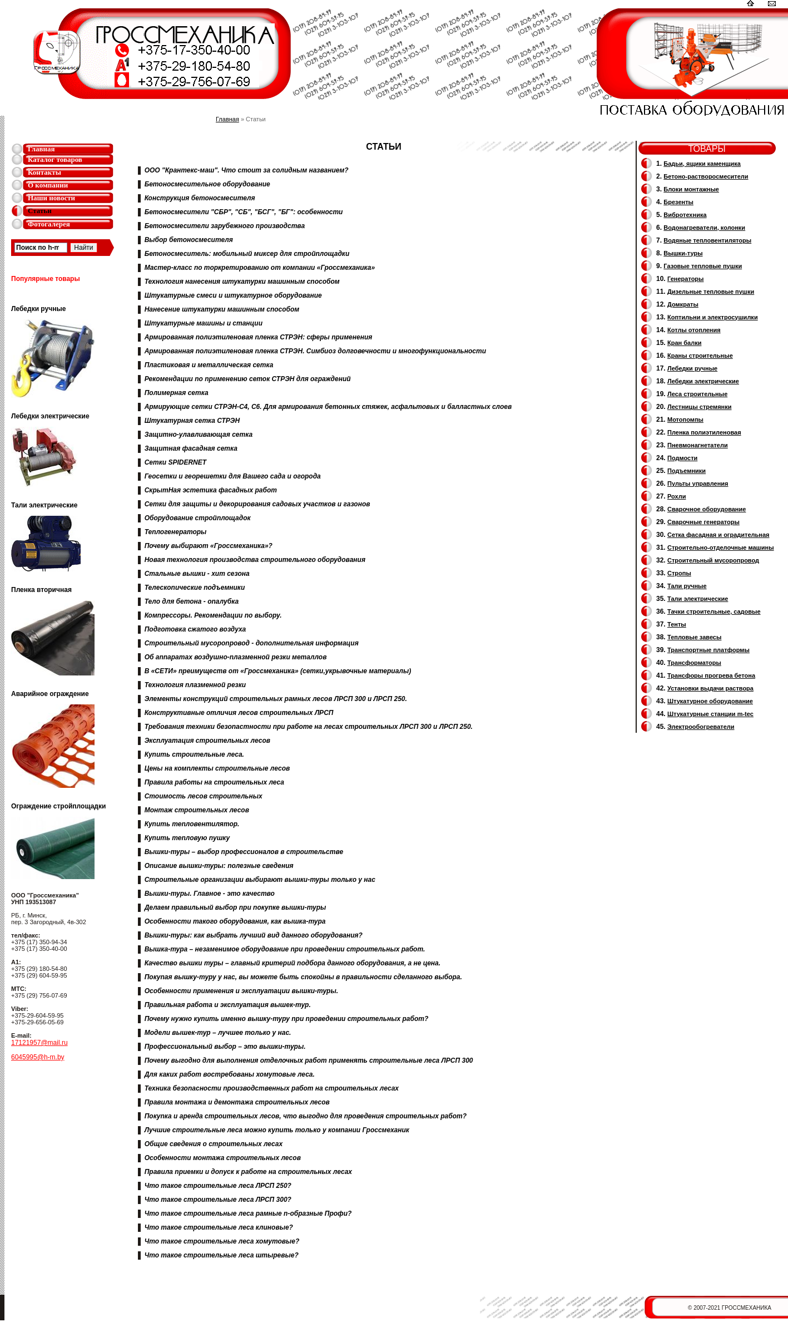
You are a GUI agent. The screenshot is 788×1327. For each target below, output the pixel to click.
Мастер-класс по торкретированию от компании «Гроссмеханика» (260, 268)
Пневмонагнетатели (697, 445)
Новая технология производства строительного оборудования (255, 560)
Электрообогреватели (700, 726)
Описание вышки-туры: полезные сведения (219, 866)
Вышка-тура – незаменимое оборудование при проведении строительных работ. (285, 949)
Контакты (44, 172)
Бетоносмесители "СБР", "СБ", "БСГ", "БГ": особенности (244, 212)
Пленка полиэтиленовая (704, 432)
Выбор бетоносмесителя (189, 240)
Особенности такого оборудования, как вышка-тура (235, 921)
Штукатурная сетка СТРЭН (192, 421)
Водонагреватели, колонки (704, 227)
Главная (41, 149)
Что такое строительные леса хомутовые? (222, 1241)
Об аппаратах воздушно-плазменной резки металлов (236, 657)
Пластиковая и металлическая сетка (209, 365)
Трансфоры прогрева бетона (711, 675)
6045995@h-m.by (38, 1057)
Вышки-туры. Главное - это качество (210, 893)
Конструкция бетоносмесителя (200, 198)
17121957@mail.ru (39, 1043)
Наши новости (51, 198)
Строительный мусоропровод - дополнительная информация (252, 643)
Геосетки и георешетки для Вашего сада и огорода (233, 476)
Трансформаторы (694, 662)
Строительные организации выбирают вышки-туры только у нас (260, 880)
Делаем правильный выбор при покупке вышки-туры (235, 907)
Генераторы (685, 278)
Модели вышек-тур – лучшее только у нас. (218, 1033)
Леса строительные (697, 394)
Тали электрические (697, 598)
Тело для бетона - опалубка (192, 601)
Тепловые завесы (694, 637)
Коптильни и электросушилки (712, 317)
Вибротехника (684, 214)
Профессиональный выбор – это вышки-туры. (225, 1046)
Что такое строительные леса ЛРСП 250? (218, 1186)
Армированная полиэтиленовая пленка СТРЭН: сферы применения (259, 337)
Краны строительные (700, 355)
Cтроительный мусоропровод (713, 560)
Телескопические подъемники (195, 587)
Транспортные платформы (708, 650)
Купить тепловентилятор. (192, 824)
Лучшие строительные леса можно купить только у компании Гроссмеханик (277, 1130)
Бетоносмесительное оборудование (207, 184)
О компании (48, 185)
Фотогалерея (49, 224)
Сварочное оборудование (706, 509)
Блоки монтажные (691, 189)
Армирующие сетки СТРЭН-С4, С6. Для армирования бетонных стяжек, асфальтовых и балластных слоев (328, 407)
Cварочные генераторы (703, 522)
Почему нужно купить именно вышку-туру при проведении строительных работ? (287, 1019)
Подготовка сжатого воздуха (195, 629)
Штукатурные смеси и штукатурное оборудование (233, 295)
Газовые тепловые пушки (702, 266)
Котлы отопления (694, 330)
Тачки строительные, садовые (714, 611)
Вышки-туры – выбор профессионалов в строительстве (244, 852)
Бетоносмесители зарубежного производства (225, 226)
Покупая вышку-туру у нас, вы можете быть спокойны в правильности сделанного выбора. (303, 977)
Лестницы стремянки (699, 406)
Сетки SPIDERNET (175, 462)
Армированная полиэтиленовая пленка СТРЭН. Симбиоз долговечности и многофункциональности (315, 351)
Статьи (40, 210)
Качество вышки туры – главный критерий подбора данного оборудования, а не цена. (292, 963)
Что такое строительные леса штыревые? (222, 1255)
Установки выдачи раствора (710, 688)
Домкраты (682, 304)
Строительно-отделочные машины (720, 547)
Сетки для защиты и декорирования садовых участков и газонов (257, 504)
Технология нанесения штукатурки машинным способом (242, 281)
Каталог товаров (55, 159)
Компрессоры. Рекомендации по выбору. (213, 615)
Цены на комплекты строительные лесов (217, 768)
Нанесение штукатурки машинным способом (222, 309)
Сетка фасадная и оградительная (718, 534)
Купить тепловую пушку (187, 838)
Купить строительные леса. (194, 754)
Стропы (679, 573)
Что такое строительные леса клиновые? (219, 1227)
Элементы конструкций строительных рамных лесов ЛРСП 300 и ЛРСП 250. (276, 699)
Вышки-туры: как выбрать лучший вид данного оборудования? (254, 935)
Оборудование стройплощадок (198, 518)
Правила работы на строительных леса (214, 782)
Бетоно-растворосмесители (705, 176)
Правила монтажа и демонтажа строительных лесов (237, 1102)
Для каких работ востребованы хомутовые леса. (230, 1074)
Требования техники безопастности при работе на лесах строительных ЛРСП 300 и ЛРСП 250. (309, 727)
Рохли (676, 496)
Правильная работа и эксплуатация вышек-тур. (228, 1005)
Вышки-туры (682, 253)
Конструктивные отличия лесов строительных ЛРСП (239, 713)
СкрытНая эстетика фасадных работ (211, 490)
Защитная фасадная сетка (191, 448)
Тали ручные (687, 586)
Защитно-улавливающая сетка (198, 434)
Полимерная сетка (177, 393)
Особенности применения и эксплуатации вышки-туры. (241, 991)
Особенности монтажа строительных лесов (223, 1158)
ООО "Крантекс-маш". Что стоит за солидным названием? (247, 170)
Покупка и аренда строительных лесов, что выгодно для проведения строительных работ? (306, 1116)
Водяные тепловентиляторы (707, 240)
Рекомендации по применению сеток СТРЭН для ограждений (248, 379)
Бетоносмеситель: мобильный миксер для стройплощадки (247, 254)
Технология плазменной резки (195, 685)
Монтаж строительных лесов (197, 810)
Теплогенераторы (176, 532)
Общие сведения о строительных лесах (214, 1144)
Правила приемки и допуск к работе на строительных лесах (248, 1172)
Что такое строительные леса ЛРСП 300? (218, 1199)
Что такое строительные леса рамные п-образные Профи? (248, 1213)
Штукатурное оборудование (710, 701)
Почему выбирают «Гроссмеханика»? (208, 546)
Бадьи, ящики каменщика (702, 163)
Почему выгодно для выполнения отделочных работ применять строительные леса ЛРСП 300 (309, 1060)
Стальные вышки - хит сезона (197, 574)
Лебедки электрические (703, 381)
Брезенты (678, 202)
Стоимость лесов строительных (203, 796)
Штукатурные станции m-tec (710, 714)
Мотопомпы (685, 419)
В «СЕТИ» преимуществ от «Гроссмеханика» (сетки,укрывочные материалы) (278, 671)
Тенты (676, 624)
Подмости (682, 458)
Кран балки (684, 342)
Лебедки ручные (692, 368)
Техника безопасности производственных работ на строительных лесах (272, 1088)
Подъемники (686, 470)
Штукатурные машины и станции (203, 323)
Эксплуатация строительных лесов (207, 740)
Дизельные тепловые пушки (710, 291)
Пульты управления (697, 483)
